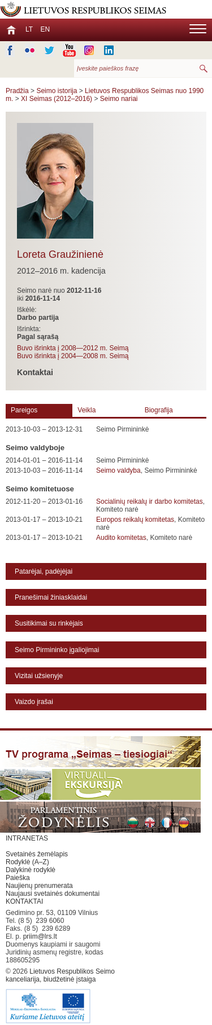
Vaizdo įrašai (34, 702)
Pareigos (24, 410)
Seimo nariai (119, 99)
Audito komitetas (121, 538)
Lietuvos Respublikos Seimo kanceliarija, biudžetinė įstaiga (62, 996)
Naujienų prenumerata (39, 886)
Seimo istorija (56, 91)
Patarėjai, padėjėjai (43, 571)
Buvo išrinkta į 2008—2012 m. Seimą (72, 348)
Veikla (86, 410)
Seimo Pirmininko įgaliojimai (57, 650)
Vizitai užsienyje (39, 676)
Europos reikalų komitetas (135, 520)
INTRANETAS (27, 838)
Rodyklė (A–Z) (27, 862)
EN (45, 29)
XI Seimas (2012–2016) (56, 99)
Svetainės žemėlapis (37, 854)
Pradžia (17, 91)
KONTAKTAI (24, 901)
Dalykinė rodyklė (30, 870)
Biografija (159, 410)
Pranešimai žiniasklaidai (51, 597)
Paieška (18, 878)
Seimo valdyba (118, 470)
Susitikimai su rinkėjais (49, 623)
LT (29, 29)
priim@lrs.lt (40, 936)
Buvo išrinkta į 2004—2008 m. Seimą (72, 356)
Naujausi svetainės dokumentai (52, 894)
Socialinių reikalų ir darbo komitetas (149, 501)
